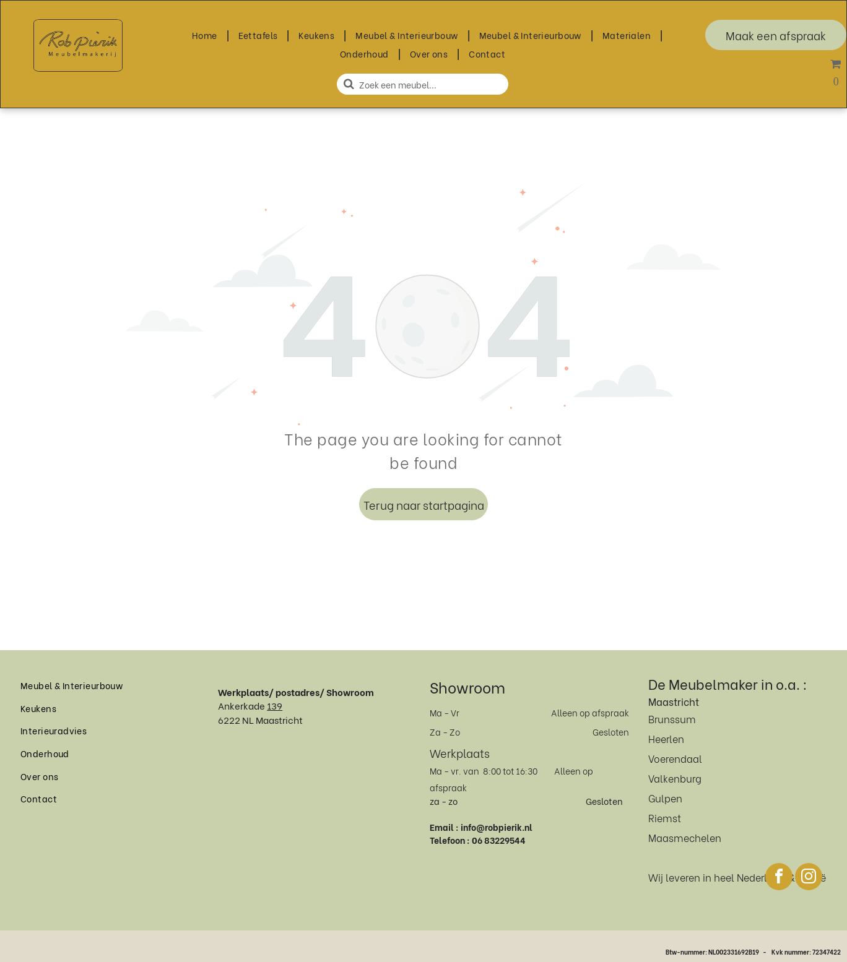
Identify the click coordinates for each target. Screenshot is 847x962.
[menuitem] (206, 35)
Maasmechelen (684, 837)
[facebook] (779, 878)
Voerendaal (675, 758)
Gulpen (665, 798)
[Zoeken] (422, 84)
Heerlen (666, 738)
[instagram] (808, 878)
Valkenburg (674, 778)
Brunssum (672, 718)
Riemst (664, 817)
